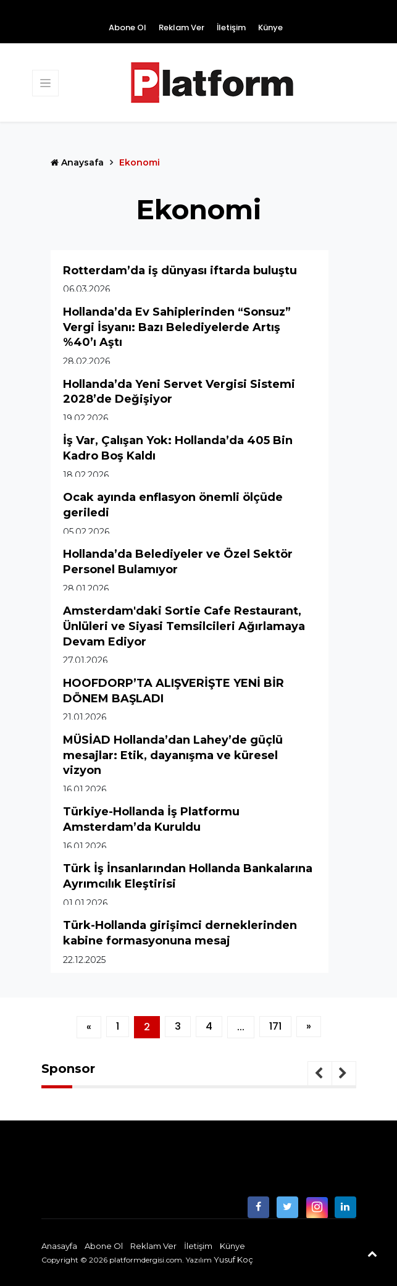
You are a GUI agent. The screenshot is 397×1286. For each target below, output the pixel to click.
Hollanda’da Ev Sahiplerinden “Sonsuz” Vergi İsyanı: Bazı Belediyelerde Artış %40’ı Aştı (177, 327)
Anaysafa (77, 162)
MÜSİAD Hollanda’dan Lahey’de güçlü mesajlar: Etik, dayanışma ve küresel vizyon (173, 755)
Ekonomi (139, 162)
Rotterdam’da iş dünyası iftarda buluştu (180, 270)
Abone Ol (127, 27)
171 (275, 1026)
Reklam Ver (181, 27)
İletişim (231, 27)
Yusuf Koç (233, 1259)
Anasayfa (59, 1246)
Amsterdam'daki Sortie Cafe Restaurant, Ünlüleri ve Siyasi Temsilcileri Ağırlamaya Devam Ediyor (184, 626)
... (240, 1027)
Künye (270, 27)
